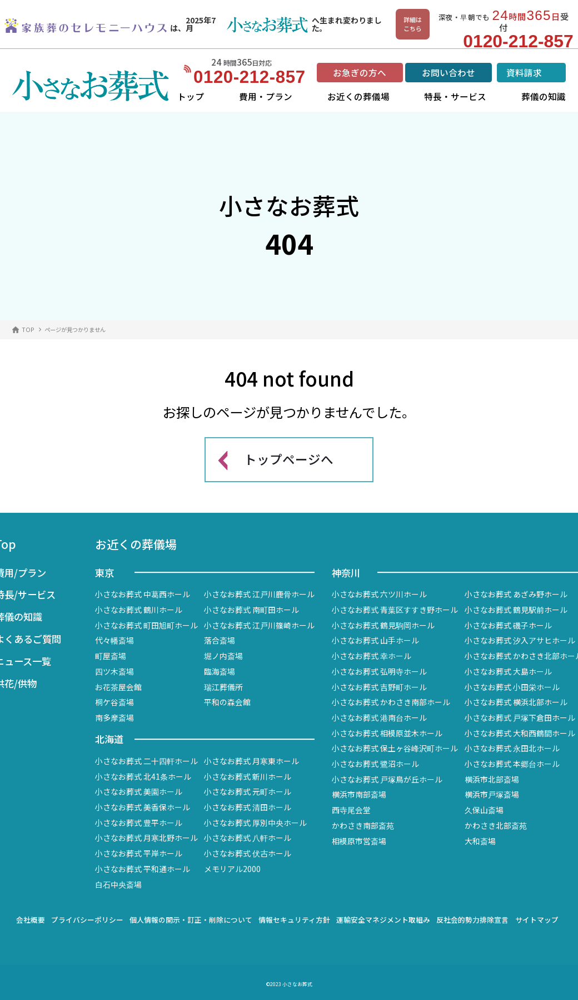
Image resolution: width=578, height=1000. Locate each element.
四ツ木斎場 (114, 671)
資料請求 (524, 72)
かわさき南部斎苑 (363, 825)
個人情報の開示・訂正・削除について (190, 919)
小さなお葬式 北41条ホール (143, 776)
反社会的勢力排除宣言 (472, 919)
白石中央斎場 (118, 884)
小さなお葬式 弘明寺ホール (379, 671)
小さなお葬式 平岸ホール (138, 853)
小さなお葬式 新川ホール (247, 776)
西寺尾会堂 (351, 809)
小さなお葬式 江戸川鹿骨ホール (259, 594)
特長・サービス (455, 96)
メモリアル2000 (232, 868)
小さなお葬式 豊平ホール (138, 822)
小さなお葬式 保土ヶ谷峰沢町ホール (395, 748)
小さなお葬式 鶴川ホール (138, 609)
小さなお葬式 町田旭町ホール (146, 625)
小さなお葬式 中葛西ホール (142, 594)
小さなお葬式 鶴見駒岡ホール (383, 625)
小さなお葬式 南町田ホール (251, 609)
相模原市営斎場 (359, 840)
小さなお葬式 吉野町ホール (379, 686)
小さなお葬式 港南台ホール (379, 717)
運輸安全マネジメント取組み (383, 919)
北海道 (109, 739)
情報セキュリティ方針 (294, 919)
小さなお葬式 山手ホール (375, 640)
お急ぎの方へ (359, 72)
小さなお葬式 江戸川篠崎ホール (259, 625)
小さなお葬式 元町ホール (247, 791)
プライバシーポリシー (87, 919)
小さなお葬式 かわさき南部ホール (391, 701)
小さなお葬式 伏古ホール (247, 853)
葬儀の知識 (543, 96)
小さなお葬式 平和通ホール (142, 868)
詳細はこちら (412, 24)
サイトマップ (537, 919)
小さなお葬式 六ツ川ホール (379, 594)
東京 (104, 573)
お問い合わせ (448, 72)
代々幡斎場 (114, 640)
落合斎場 (219, 640)
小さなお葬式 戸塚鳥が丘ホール (387, 779)
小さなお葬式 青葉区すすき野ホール (395, 609)
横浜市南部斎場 (359, 794)
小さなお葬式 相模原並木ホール (387, 733)
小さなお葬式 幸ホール (371, 655)
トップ (190, 96)
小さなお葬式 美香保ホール (142, 807)
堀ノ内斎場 (223, 655)
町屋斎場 (110, 655)
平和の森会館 (227, 701)
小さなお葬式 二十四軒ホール (146, 760)
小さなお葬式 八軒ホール (247, 837)
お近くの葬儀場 (358, 96)
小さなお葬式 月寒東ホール (251, 760)
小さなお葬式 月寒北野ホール (146, 837)
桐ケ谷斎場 (114, 701)
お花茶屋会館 (118, 686)
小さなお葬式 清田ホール (247, 807)
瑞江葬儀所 (223, 686)
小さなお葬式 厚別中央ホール (255, 822)
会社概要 (30, 919)
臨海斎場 (219, 671)
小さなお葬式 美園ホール (138, 791)
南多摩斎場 (114, 717)
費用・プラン (265, 96)
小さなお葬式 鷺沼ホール (375, 763)
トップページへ (288, 459)
